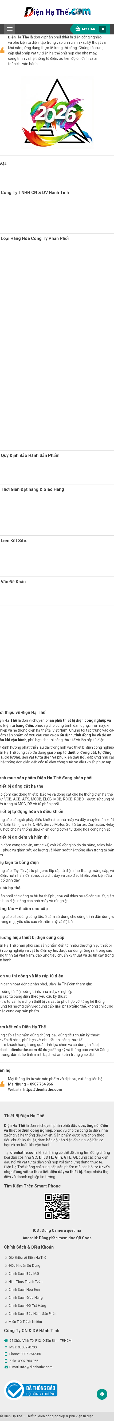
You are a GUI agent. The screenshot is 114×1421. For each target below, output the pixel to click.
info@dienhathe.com (36, 1367)
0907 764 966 (31, 1354)
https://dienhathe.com (42, 1089)
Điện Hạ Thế (13, 1416)
